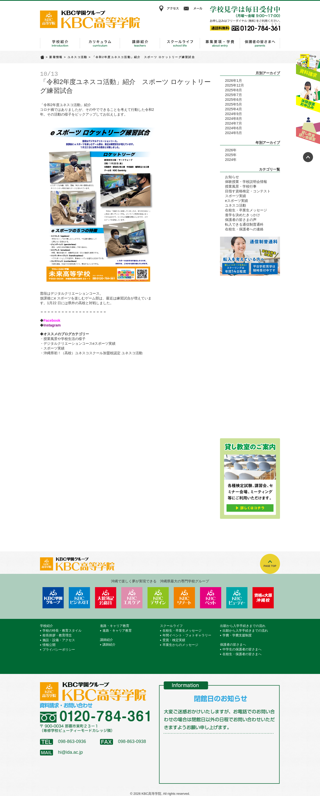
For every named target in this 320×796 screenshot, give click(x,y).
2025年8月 (233, 90)
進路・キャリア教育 (100, 43)
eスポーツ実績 (236, 201)
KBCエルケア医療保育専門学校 (131, 597)
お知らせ (232, 177)
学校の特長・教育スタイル (62, 630)
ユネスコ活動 (77, 57)
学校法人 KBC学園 (53, 597)
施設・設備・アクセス (58, 640)
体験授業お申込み (308, 97)
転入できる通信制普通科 (244, 224)
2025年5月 (233, 104)
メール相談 (193, 8)
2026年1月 (233, 81)
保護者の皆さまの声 (240, 220)
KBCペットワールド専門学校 (210, 597)
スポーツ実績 (54, 348)
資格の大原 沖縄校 (263, 597)
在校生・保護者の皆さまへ (242, 654)
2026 (229, 150)
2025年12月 (234, 85)
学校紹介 (60, 43)
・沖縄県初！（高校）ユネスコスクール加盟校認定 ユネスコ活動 (91, 353)
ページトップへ (308, 157)
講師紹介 (140, 43)
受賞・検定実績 (173, 640)
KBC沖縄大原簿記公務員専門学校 (105, 597)
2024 (229, 160)
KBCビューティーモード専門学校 (237, 597)
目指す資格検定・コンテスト (247, 191)
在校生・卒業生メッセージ (246, 210)
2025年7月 (233, 95)
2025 (229, 155)
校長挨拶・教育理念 (57, 635)
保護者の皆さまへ (260, 43)
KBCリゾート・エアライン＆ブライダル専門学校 (184, 597)
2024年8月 (233, 119)
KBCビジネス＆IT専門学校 (79, 597)
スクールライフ (180, 43)
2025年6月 (233, 100)
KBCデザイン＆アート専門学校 (158, 597)
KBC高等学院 (90, 19)
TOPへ (270, 564)
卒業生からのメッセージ (180, 645)
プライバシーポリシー (58, 649)
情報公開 (49, 645)
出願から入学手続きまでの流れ (220, 43)
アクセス (169, 8)
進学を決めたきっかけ (242, 215)
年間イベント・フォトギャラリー (186, 635)
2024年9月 (233, 114)
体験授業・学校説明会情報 (246, 182)
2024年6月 (233, 128)
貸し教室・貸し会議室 (308, 129)
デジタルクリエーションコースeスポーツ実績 (80, 343)
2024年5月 (233, 133)
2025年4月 (233, 109)
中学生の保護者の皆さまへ (242, 649)
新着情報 (55, 57)
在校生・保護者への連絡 (244, 229)
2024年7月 (233, 123)
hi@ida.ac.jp (70, 752)
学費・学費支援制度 (237, 635)
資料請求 (308, 66)
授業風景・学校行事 (240, 186)
